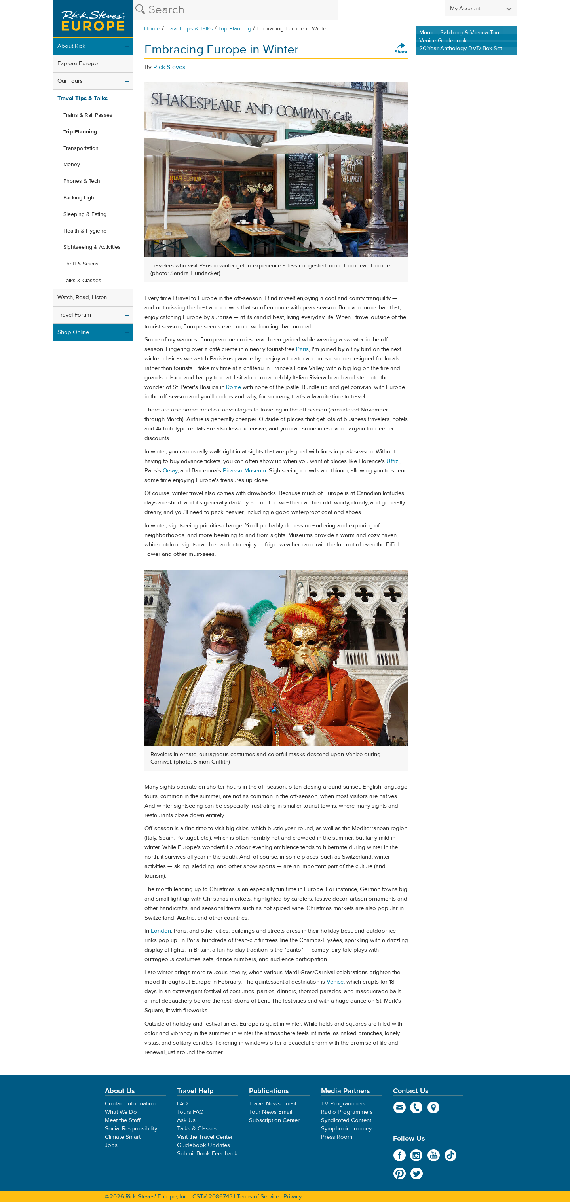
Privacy (292, 1196)
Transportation (81, 148)
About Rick (71, 46)
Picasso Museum (244, 470)
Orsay (170, 470)
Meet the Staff (123, 1120)
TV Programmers (343, 1103)
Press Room (336, 1137)
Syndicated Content (346, 1120)
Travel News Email (272, 1103)
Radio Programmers (347, 1112)
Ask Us (186, 1120)
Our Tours (70, 81)
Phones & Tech (81, 181)
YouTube (433, 1155)
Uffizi (392, 461)
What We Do (121, 1112)
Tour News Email (270, 1112)
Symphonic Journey (346, 1128)
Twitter (416, 1173)
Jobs (111, 1145)
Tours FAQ (190, 1112)
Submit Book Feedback (207, 1153)
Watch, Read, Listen (82, 297)
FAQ (182, 1103)
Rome (233, 387)
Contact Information (130, 1103)
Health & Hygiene (84, 231)
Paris (302, 349)
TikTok (450, 1155)
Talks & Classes (82, 280)
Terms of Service (258, 1196)
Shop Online (73, 332)
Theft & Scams (81, 263)
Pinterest (399, 1173)
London (161, 931)
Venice (335, 982)
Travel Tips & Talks (189, 28)
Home (152, 28)
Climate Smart (123, 1137)
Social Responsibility (131, 1128)
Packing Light (79, 197)
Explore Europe (77, 63)
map (433, 1107)
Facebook (399, 1155)
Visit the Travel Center (205, 1137)
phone (416, 1107)
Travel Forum (74, 315)
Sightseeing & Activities (92, 247)
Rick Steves (169, 67)
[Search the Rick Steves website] (235, 10)
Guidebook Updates (203, 1145)
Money (71, 164)
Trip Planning (234, 28)
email (399, 1107)
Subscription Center (274, 1120)
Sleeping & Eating (84, 214)
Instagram (416, 1155)
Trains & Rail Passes (87, 115)
